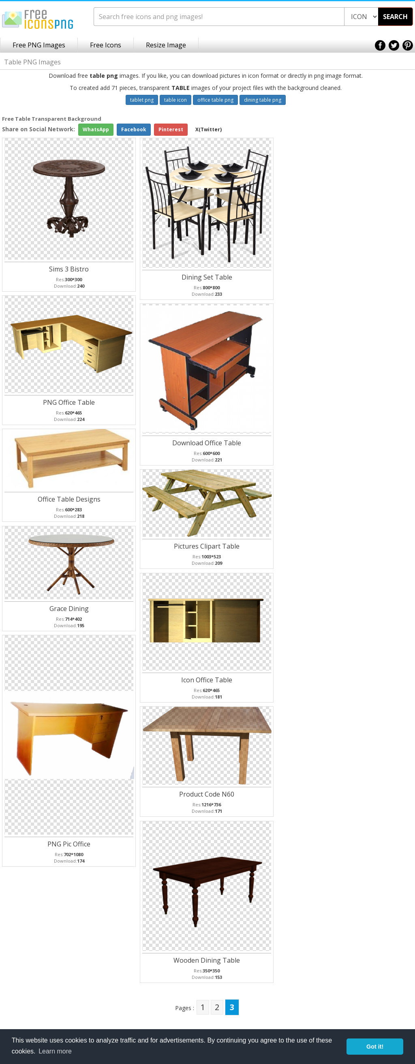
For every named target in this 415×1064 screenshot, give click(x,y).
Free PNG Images (39, 45)
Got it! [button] (374, 1046)
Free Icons (105, 45)
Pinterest (170, 129)
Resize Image (166, 45)
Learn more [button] (55, 1051)
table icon (175, 99)
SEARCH (395, 16)
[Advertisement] (382, 243)
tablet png (142, 99)
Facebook (133, 129)
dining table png (262, 99)
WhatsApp (96, 129)
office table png (215, 99)
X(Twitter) (208, 129)
